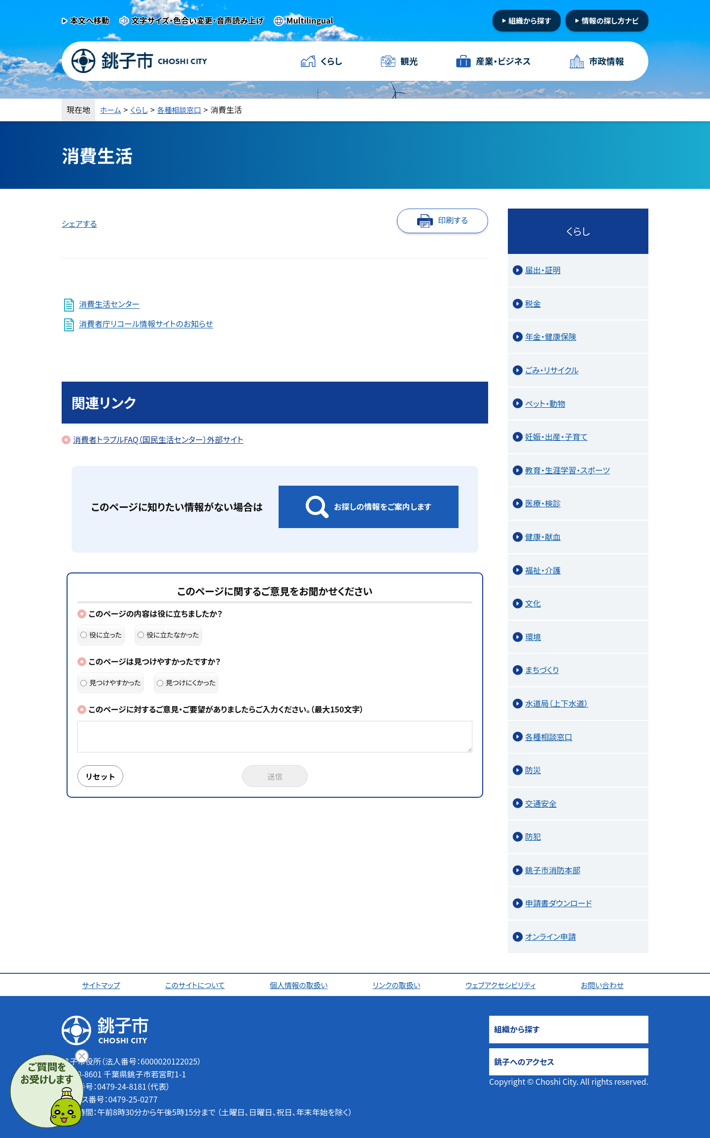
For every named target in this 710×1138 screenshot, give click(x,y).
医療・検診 (543, 503)
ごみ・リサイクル (552, 370)
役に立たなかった (168, 635)
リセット (102, 776)
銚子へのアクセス (524, 1061)
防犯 (533, 836)
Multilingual (309, 20)
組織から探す (529, 20)
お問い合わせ (605, 985)
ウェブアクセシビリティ (503, 985)
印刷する (453, 220)
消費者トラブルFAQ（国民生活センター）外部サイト (158, 439)
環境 (533, 636)
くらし (331, 61)
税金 (533, 303)
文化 (533, 603)
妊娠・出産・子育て (556, 436)
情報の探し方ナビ (610, 20)
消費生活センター (109, 304)
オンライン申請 (550, 936)
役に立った (101, 635)
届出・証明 (543, 270)
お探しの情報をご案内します (382, 506)
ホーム (111, 109)
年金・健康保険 (550, 336)
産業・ (503, 61)
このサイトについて (196, 985)
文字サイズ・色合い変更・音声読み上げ (198, 20)
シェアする (79, 223)
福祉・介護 (543, 570)
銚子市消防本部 (552, 870)
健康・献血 (543, 536)
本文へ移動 (89, 20)
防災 (533, 770)
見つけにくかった (186, 682)
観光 (409, 61)
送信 (275, 776)
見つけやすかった (110, 682)
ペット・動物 (545, 403)
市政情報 (606, 61)
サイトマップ (102, 985)
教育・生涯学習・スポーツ (567, 470)
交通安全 (541, 803)
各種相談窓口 (184, 109)
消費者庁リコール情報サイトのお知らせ (146, 324)
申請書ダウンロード (558, 903)
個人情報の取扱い (300, 985)
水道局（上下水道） (556, 703)
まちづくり (542, 670)
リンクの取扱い (398, 985)
